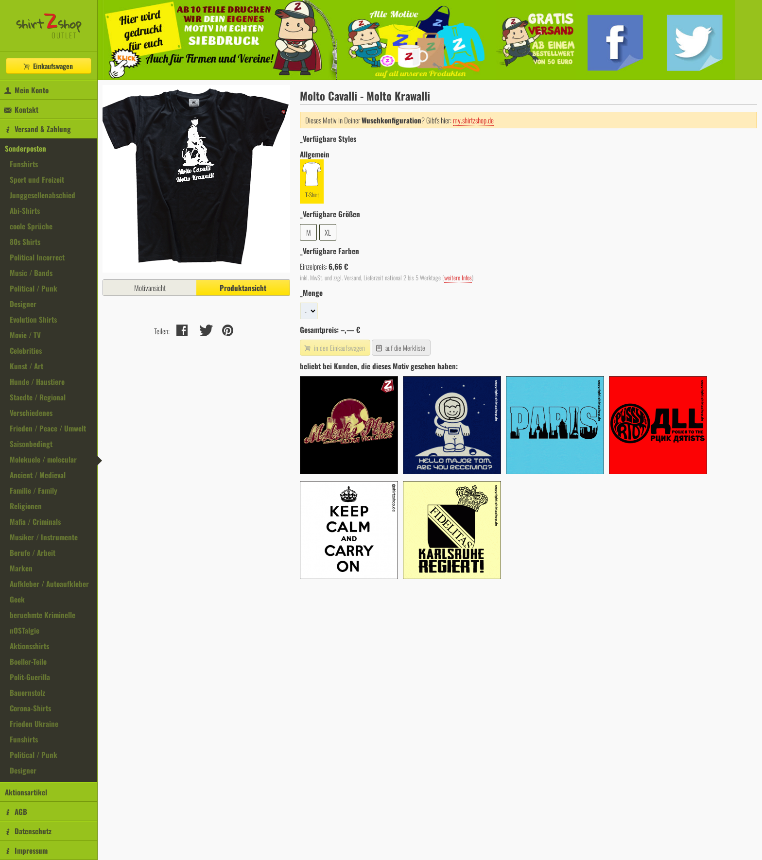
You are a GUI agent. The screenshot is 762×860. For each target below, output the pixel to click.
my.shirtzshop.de (473, 120)
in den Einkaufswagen (334, 348)
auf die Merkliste (400, 348)
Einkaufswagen (47, 66)
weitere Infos (458, 277)
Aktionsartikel (26, 792)
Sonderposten (25, 148)
